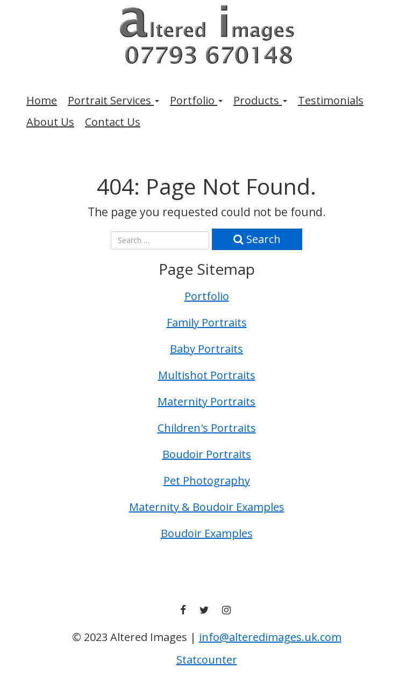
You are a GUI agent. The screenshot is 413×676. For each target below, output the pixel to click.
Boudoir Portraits (206, 454)
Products (260, 100)
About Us (50, 122)
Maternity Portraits (206, 401)
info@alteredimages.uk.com (270, 637)
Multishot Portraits (206, 375)
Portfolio (196, 100)
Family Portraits (207, 322)
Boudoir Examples (207, 533)
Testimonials (331, 100)
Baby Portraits (206, 348)
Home (41, 100)
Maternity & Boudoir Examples (206, 507)
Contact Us (112, 122)
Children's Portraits (207, 428)
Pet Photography (206, 480)
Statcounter (206, 659)
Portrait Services (113, 100)
